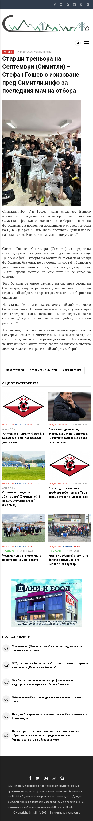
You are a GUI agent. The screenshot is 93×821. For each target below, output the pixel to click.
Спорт (8, 52)
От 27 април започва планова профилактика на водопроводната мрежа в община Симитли (43, 682)
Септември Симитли (43, 370)
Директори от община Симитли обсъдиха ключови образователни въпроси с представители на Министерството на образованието (45, 735)
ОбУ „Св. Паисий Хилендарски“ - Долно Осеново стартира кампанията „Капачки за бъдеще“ (50, 665)
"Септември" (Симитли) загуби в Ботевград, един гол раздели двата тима (47, 648)
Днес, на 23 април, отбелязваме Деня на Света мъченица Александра (49, 716)
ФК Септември (14, 370)
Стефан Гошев (72, 370)
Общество (8, 425)
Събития (20, 425)
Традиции (8, 551)
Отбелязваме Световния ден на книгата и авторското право (47, 699)
